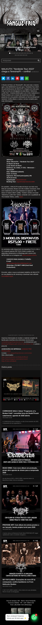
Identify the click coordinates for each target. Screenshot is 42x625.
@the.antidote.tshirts (29, 255)
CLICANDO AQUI (7, 276)
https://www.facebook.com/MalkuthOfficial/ (15, 357)
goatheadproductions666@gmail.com (19, 263)
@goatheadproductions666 (26, 182)
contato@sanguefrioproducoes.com (13, 342)
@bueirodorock (21, 180)
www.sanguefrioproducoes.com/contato (19, 353)
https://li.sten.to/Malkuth (9, 361)
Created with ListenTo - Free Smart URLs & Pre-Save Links (21, 335)
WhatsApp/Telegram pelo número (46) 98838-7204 (17, 344)
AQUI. (21, 197)
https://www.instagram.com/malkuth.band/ (15, 359)
